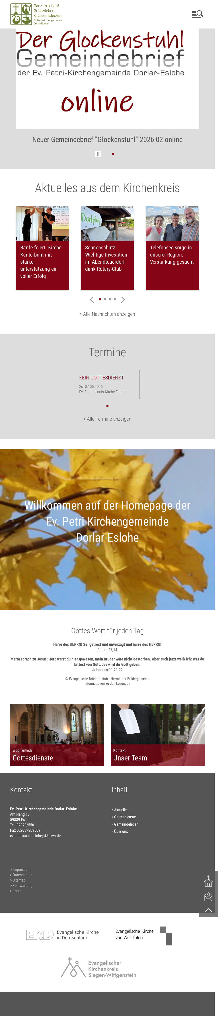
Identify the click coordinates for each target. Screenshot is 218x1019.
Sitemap (19, 880)
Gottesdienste (125, 817)
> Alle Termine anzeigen (107, 419)
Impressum (22, 869)
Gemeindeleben (126, 824)
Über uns (121, 831)
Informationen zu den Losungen (107, 683)
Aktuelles (121, 809)
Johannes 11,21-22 (107, 669)
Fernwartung (23, 885)
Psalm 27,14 (107, 649)
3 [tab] (110, 299)
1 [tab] (113, 154)
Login (17, 891)
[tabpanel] (107, 89)
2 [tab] (105, 299)
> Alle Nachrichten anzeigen (107, 314)
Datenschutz (22, 874)
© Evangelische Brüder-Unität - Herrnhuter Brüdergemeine (107, 679)
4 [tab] (115, 299)
